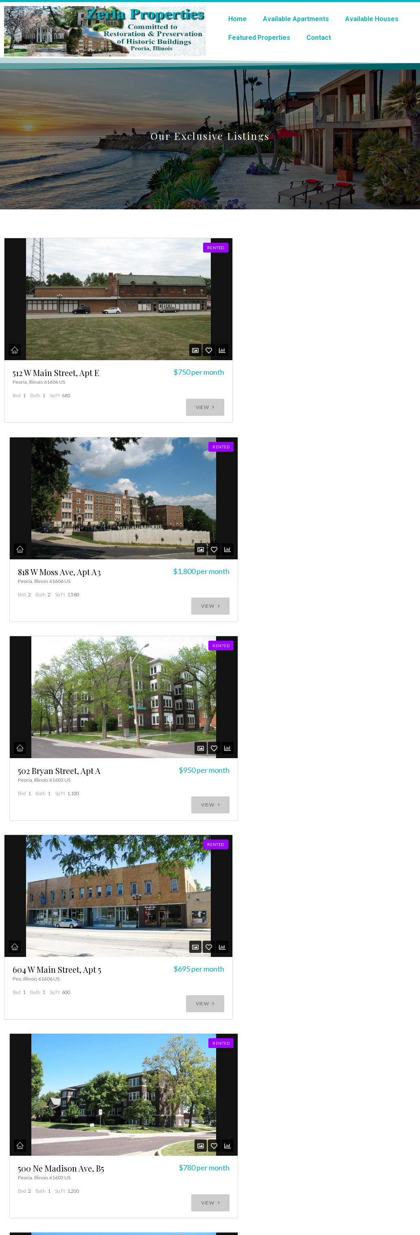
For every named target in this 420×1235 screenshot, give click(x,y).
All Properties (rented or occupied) (73, 936)
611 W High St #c (317, 876)
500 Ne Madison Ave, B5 (177, 668)
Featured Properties (259, 37)
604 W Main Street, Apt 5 (34, 663)
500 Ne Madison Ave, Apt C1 (37, 882)
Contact (318, 37)
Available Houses (371, 19)
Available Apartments (296, 19)
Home (237, 19)
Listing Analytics (51, 928)
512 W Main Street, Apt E (35, 459)
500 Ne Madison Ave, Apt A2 (317, 668)
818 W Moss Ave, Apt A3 (173, 459)
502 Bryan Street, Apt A (315, 459)
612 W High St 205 (177, 876)
